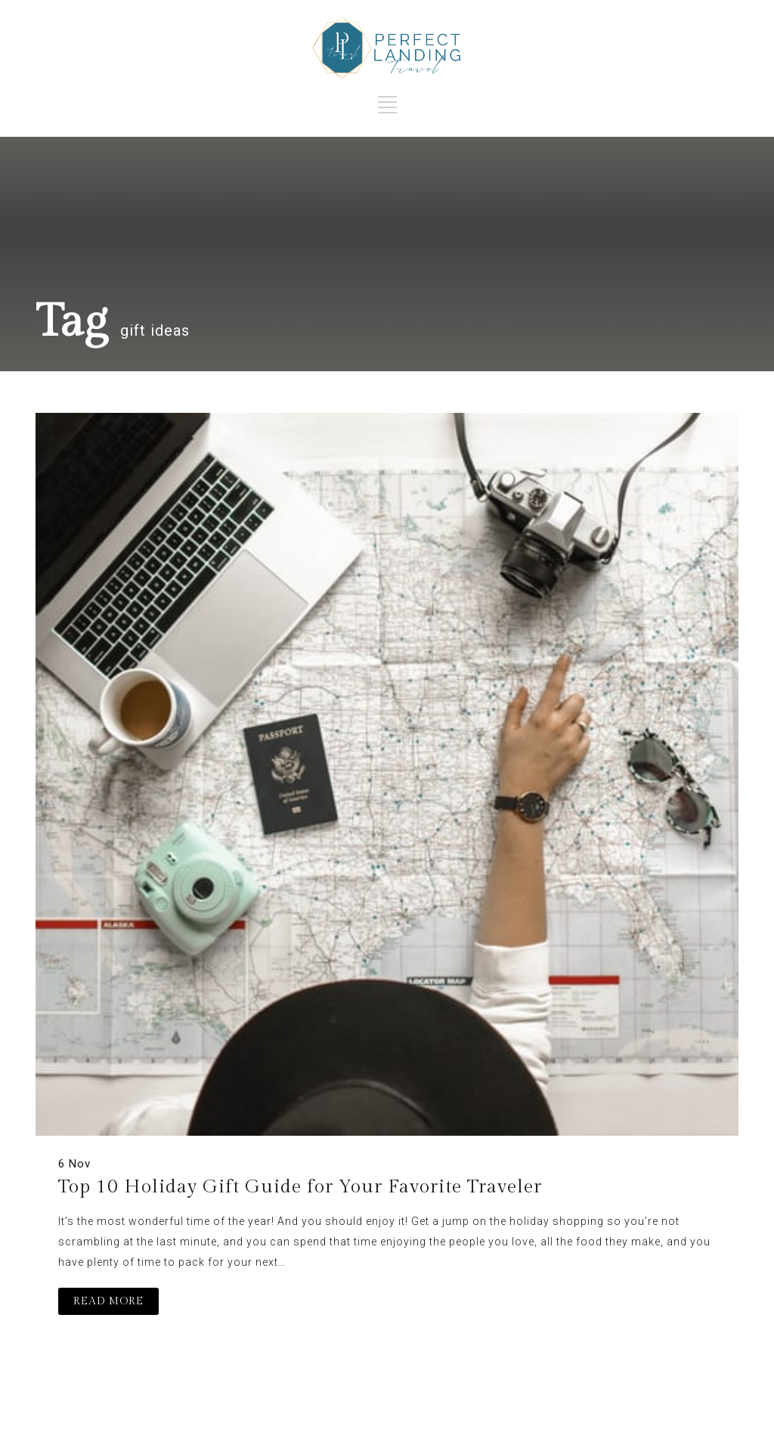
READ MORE (108, 1301)
